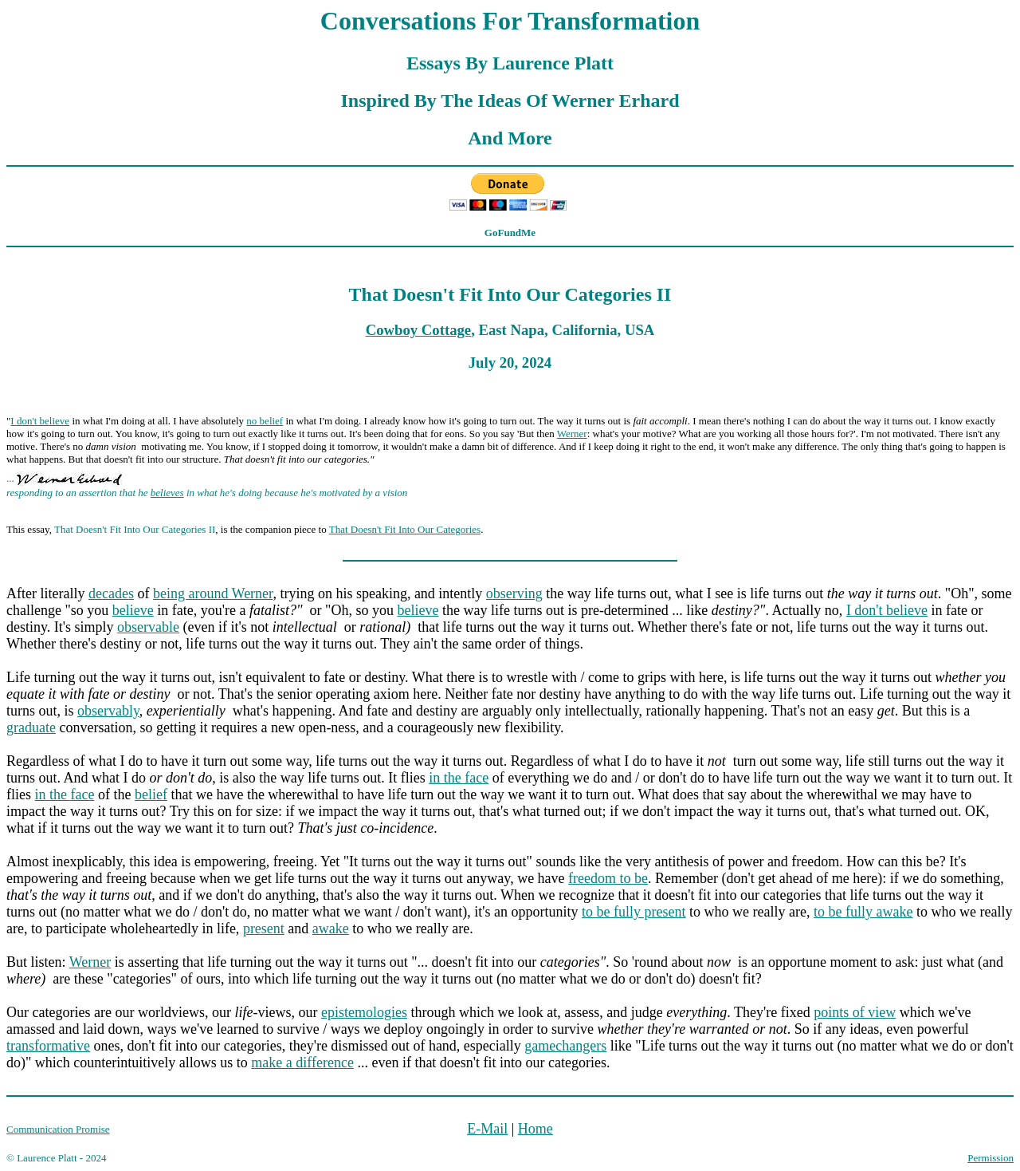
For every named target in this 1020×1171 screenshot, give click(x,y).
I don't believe (39, 421)
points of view (855, 1012)
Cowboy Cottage (418, 329)
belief (151, 794)
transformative (48, 1046)
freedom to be (608, 878)
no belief (264, 421)
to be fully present (633, 912)
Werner (572, 434)
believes (167, 493)
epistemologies (364, 1012)
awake (330, 928)
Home (535, 1129)
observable (148, 627)
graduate (31, 727)
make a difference (302, 1062)
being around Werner (213, 593)
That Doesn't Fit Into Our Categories (405, 529)
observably (108, 711)
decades (111, 593)
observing (514, 593)
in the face (458, 778)
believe (133, 610)
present (263, 928)
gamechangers (565, 1046)
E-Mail (487, 1129)
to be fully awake (863, 912)
